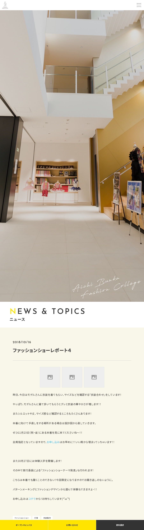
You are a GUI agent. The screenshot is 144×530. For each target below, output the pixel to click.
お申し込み (53, 442)
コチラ (32, 499)
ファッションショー (22, 518)
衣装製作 (47, 518)
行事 (36, 518)
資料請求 (120, 525)
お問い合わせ (72, 525)
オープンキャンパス (24, 525)
